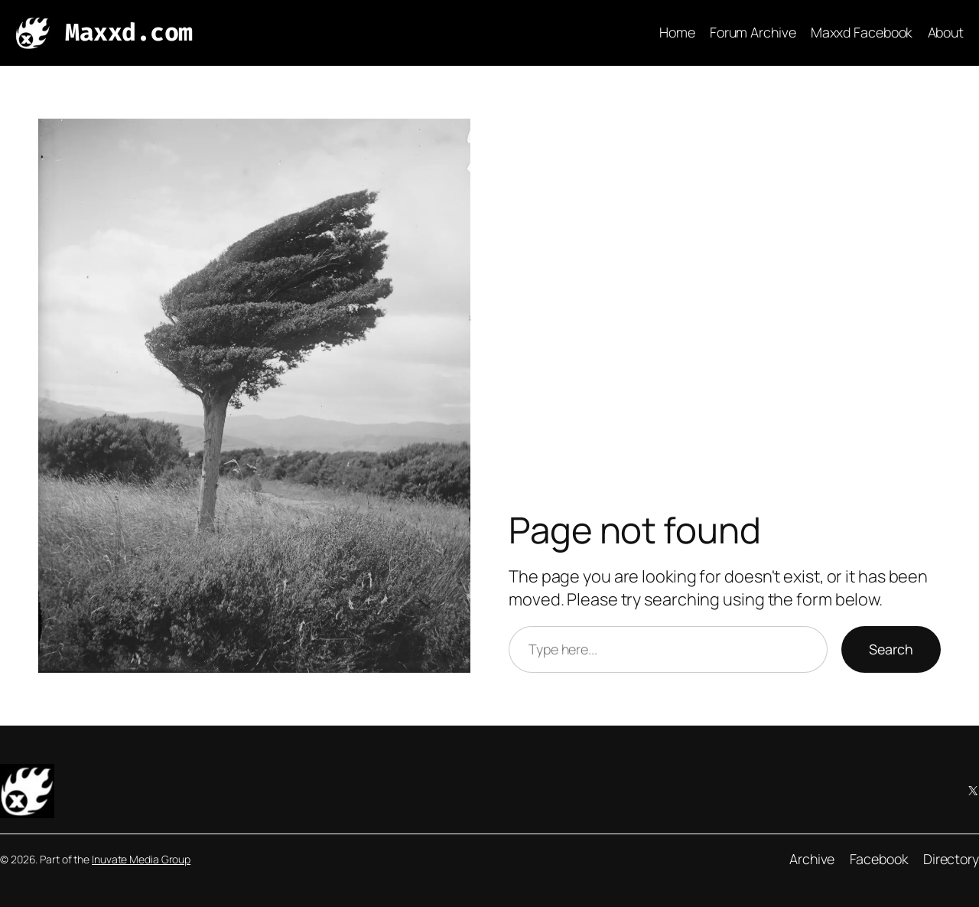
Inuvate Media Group (141, 859)
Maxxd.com (129, 32)
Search (891, 649)
